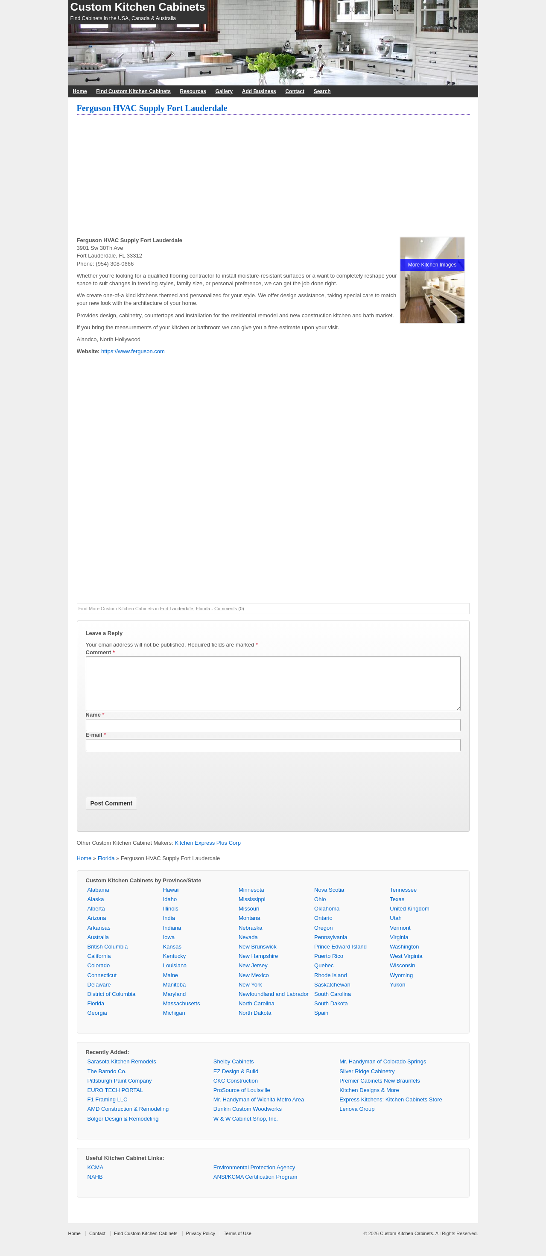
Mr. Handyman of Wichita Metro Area (258, 1110)
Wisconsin (402, 975)
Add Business (259, 91)
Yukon (397, 995)
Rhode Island (330, 985)
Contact (294, 91)
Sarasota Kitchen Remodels (122, 1072)
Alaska (96, 909)
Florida (203, 608)
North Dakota (255, 1023)
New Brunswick (258, 957)
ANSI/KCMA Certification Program (255, 1187)
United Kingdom (409, 919)
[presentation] (151, 785)
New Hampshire (258, 966)
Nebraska (251, 938)
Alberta (96, 919)
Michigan (174, 1023)
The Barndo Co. (107, 1081)
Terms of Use (237, 1243)
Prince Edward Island (340, 957)
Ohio (320, 909)
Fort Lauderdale (176, 608)
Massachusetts (181, 1013)
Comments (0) (229, 608)
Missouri (249, 919)
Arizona (97, 928)
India (169, 928)
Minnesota (251, 900)
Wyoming (401, 985)
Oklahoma (326, 919)
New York (250, 995)
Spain (321, 1023)
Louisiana (175, 975)
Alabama (98, 900)
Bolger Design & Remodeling (123, 1129)
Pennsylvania (330, 947)
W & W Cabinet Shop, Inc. (245, 1129)
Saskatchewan (332, 995)
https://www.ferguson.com (133, 351)
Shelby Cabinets (233, 1072)
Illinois (170, 919)
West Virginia (406, 966)
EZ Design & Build (236, 1081)
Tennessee (403, 900)
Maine (170, 985)
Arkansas (99, 938)
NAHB (95, 1187)
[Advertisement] (273, 177)
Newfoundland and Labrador (274, 1004)
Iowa (169, 947)
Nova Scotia (329, 900)
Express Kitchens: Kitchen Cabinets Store (390, 1110)
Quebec (324, 975)
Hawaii (171, 900)
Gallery (224, 91)
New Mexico (254, 985)
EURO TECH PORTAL (115, 1100)
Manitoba (174, 995)
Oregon (323, 938)
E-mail (94, 745)
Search (322, 91)
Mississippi (252, 909)
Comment (100, 652)
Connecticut (102, 985)
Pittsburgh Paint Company (120, 1091)
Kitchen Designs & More (369, 1100)
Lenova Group (356, 1119)
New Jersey (253, 975)
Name (93, 725)
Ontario (323, 928)
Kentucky (174, 966)
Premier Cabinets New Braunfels (379, 1091)
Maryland (174, 1004)
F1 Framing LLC (108, 1110)
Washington (404, 957)
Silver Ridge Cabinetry (366, 1081)
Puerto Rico (328, 966)
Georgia (97, 1023)
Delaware (99, 995)
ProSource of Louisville (241, 1100)
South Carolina (332, 1004)
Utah (395, 928)
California (99, 966)
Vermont (400, 938)
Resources (193, 91)
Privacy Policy (200, 1243)
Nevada (248, 947)
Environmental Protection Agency (254, 1177)
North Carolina (256, 1013)
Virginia (399, 947)
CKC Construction (235, 1091)
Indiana (172, 938)
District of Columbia (112, 1004)
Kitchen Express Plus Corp (208, 853)
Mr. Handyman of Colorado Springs (382, 1072)
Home (80, 91)
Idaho (170, 909)
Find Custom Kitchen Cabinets (133, 91)
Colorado (99, 975)
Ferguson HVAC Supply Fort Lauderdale (152, 108)
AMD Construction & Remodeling (128, 1119)
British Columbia (108, 957)
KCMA (96, 1177)
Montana (249, 928)
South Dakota (331, 1013)
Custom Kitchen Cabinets (137, 6)
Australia (98, 947)
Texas (397, 909)
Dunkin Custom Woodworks (247, 1119)
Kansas (172, 957)
